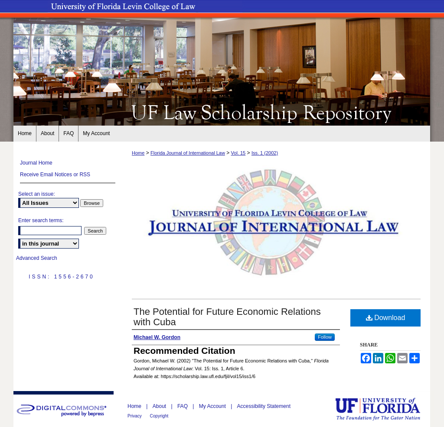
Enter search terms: (41, 220)
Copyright (159, 416)
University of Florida (384, 409)
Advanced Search (36, 258)
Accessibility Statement (264, 406)
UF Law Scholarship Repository (222, 112)
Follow (325, 337)
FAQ (183, 406)
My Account (213, 406)
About (160, 406)
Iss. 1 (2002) (264, 152)
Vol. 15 (238, 152)
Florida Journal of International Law (187, 152)
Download (385, 317)
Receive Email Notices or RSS (55, 174)
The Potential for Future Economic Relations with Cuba (227, 316)
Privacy (135, 416)
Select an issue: (36, 194)
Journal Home (36, 163)
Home (138, 152)
